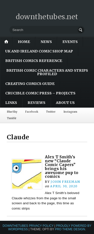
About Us (65, 102)
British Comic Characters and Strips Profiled (47, 72)
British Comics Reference (33, 60)
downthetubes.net (47, 16)
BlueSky (12, 111)
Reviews (36, 102)
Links (11, 102)
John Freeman (65, 182)
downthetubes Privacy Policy (28, 226)
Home (24, 41)
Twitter (50, 111)
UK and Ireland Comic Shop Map (39, 51)
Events (70, 41)
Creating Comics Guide (30, 83)
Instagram (70, 111)
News (46, 41)
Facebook (31, 111)
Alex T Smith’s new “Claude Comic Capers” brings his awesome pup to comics (61, 167)
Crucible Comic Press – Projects (40, 93)
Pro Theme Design (70, 229)
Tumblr (11, 118)
